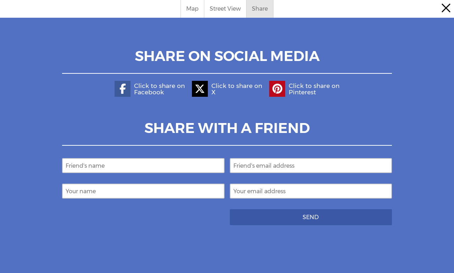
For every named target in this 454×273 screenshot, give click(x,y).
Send (311, 217)
